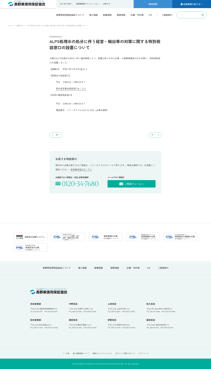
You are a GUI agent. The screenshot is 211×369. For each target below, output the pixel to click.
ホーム (10, 25)
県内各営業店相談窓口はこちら (71, 88)
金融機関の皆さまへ (192, 4)
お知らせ (106, 3)
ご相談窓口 (166, 14)
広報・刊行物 (137, 14)
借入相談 (93, 14)
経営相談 (121, 14)
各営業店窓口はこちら (81, 169)
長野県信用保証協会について (70, 14)
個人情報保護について (81, 353)
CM (150, 14)
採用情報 (153, 4)
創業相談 (107, 14)
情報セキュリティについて (102, 353)
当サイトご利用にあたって (125, 353)
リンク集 (66, 353)
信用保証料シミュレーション (87, 3)
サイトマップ (143, 353)
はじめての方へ (66, 3)
